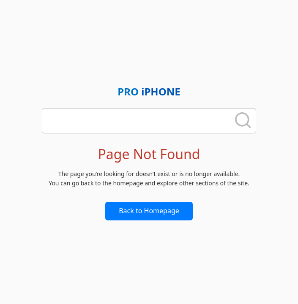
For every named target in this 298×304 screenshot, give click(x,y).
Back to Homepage (149, 210)
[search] (138, 121)
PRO (149, 91)
